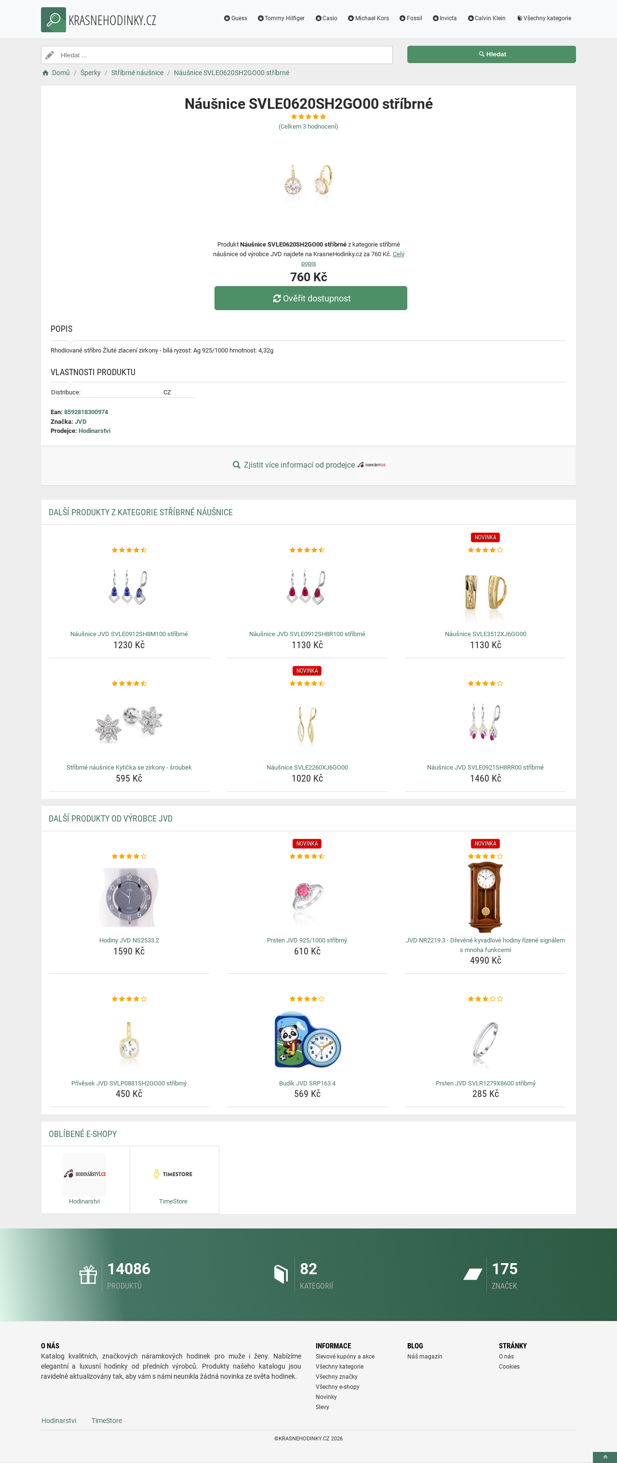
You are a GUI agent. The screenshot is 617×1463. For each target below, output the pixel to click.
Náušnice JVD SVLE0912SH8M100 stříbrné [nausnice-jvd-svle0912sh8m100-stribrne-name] (129, 634)
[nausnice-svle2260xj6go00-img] (307, 724)
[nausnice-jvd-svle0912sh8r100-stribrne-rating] (307, 550)
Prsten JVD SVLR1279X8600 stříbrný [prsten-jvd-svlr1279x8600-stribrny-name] (486, 1083)
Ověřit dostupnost (311, 298)
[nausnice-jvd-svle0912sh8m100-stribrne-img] (129, 591)
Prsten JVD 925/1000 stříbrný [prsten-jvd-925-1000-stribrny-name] (307, 940)
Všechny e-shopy (338, 1387)
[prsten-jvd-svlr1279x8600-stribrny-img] (485, 1040)
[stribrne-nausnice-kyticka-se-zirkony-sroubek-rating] (129, 684)
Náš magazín (425, 1356)
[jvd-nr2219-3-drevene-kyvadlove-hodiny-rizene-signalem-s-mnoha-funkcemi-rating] (485, 857)
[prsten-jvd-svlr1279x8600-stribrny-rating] (485, 999)
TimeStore (107, 1420)
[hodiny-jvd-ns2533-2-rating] (129, 857)
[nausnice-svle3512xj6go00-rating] (485, 550)
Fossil (410, 18)
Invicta (444, 18)
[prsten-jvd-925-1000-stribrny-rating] (307, 857)
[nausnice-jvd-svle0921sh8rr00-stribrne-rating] (485, 684)
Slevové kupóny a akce (345, 1356)
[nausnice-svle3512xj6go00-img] (485, 591)
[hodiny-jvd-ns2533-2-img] (129, 897)
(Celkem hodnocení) (308, 126)
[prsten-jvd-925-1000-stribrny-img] (307, 897)
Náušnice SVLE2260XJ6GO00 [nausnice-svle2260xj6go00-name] (307, 767)
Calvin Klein (486, 18)
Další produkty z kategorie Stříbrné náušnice (141, 512)
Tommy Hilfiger (281, 18)
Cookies (509, 1366)
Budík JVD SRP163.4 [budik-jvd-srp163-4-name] (307, 1083)
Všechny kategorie (543, 18)
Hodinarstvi (94, 430)
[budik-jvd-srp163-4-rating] (307, 999)
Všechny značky (337, 1376)
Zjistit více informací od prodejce (308, 465)
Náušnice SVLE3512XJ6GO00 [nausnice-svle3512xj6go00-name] (485, 634)
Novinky (326, 1397)
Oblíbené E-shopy (83, 1134)
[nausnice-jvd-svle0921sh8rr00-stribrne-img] (485, 724)
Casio (325, 18)
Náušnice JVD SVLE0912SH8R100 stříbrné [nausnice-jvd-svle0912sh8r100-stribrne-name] (307, 634)
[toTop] (605, 1457)
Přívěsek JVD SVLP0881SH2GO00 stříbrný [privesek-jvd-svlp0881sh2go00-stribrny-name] (129, 1083)
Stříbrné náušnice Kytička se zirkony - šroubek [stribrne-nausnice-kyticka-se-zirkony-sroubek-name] (129, 767)
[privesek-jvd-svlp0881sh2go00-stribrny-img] (129, 1040)
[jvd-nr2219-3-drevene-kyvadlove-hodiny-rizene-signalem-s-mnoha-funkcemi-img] (485, 897)
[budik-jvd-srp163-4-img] (307, 1040)
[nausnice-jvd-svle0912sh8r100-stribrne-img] (307, 591)
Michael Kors (368, 18)
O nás (506, 1356)
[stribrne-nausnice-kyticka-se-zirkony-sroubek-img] (129, 724)
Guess (235, 18)
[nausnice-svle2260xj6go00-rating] (307, 684)
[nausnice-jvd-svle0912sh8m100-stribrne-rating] (129, 550)
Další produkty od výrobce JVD (111, 818)
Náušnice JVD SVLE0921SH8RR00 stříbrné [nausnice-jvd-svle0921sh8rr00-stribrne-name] (485, 767)
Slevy (322, 1407)
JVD (80, 421)
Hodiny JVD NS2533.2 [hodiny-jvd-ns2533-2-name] (129, 940)
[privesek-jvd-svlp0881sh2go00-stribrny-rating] (129, 999)
